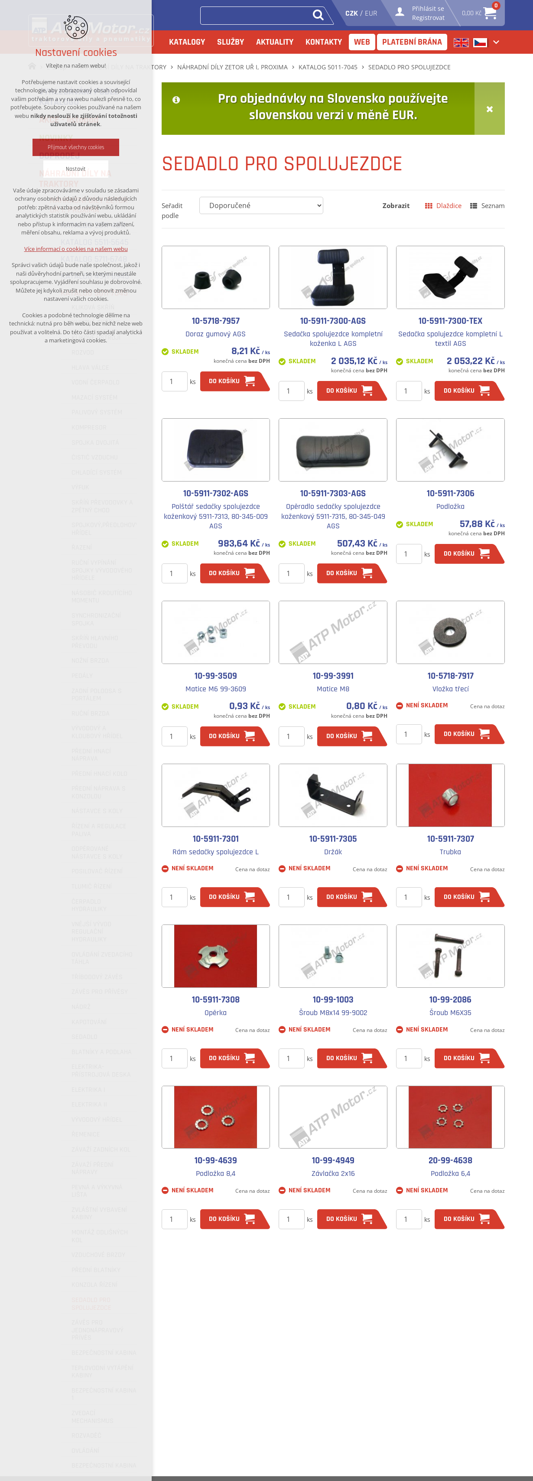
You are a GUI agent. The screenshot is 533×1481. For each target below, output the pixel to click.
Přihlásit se (428, 8)
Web (362, 42)
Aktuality (274, 42)
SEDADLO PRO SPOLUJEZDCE (91, 1304)
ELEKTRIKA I (88, 1090)
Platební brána (412, 42)
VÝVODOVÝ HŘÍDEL (97, 1120)
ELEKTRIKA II (89, 1105)
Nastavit (76, 169)
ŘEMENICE (86, 1135)
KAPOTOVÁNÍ (89, 1022)
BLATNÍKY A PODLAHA (102, 1052)
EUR (371, 13)
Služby (230, 42)
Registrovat (428, 17)
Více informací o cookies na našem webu (76, 249)
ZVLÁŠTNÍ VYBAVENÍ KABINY (99, 1213)
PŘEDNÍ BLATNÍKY (96, 1270)
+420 (217, 1463)
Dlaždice (449, 205)
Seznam (493, 205)
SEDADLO (85, 1037)
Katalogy (187, 42)
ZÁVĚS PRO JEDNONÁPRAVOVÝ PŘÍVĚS (98, 1330)
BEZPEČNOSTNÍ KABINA (104, 1353)
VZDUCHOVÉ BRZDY (98, 1255)
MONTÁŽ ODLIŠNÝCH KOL (100, 1236)
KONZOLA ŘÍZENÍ (94, 1285)
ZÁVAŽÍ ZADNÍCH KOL (101, 1150)
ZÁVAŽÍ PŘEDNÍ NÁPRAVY (93, 1168)
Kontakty (324, 42)
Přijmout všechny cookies (76, 147)
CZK (351, 13)
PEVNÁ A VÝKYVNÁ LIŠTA (97, 1191)
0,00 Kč (479, 10)
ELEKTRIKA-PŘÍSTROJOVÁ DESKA (101, 1070)
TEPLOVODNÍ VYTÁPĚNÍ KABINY (102, 1372)
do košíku (224, 381)
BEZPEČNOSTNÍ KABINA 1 (104, 1394)
